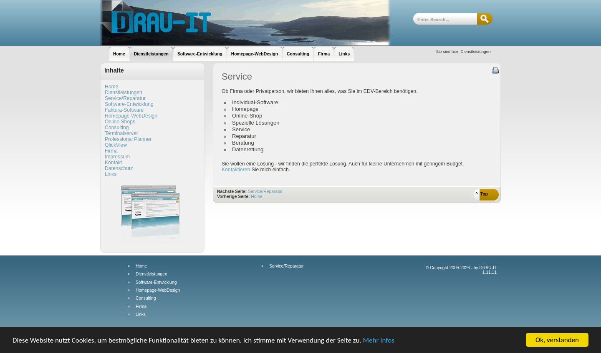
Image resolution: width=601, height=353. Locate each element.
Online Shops (120, 122)
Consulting (117, 127)
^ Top (481, 194)
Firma (111, 151)
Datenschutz (119, 168)
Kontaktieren (237, 170)
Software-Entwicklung (129, 104)
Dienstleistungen (123, 92)
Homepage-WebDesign (131, 116)
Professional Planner (128, 139)
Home (111, 87)
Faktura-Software (124, 110)
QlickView (116, 145)
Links (110, 174)
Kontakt (113, 162)
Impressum (117, 157)
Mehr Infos (378, 340)
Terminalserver (121, 133)
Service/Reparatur (125, 98)
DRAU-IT (246, 23)
